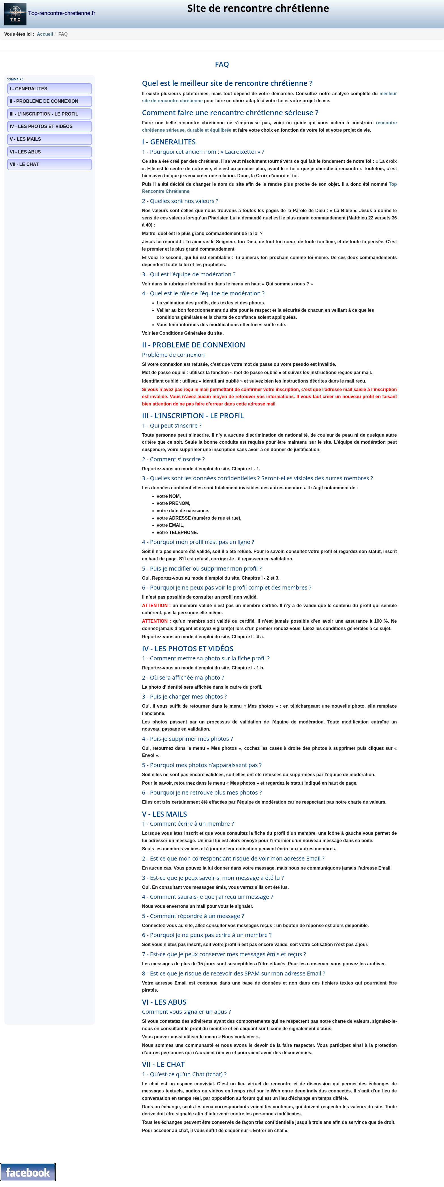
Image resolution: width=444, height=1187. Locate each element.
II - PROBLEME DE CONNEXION (44, 101)
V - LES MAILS (25, 139)
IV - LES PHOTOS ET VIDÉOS (41, 126)
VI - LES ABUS (25, 152)
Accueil (45, 34)
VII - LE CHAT (24, 164)
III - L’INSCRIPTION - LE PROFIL (44, 114)
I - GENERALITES (28, 88)
